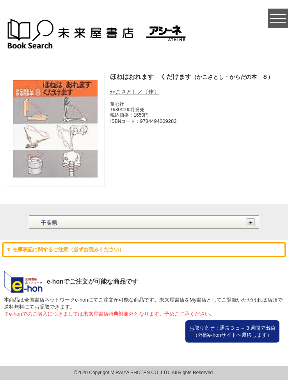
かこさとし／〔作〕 (134, 92)
